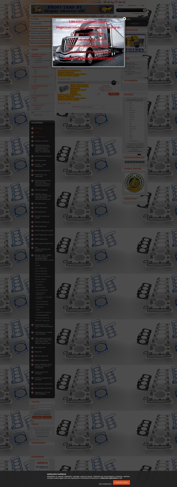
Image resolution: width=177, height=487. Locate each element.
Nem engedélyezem (105, 484)
